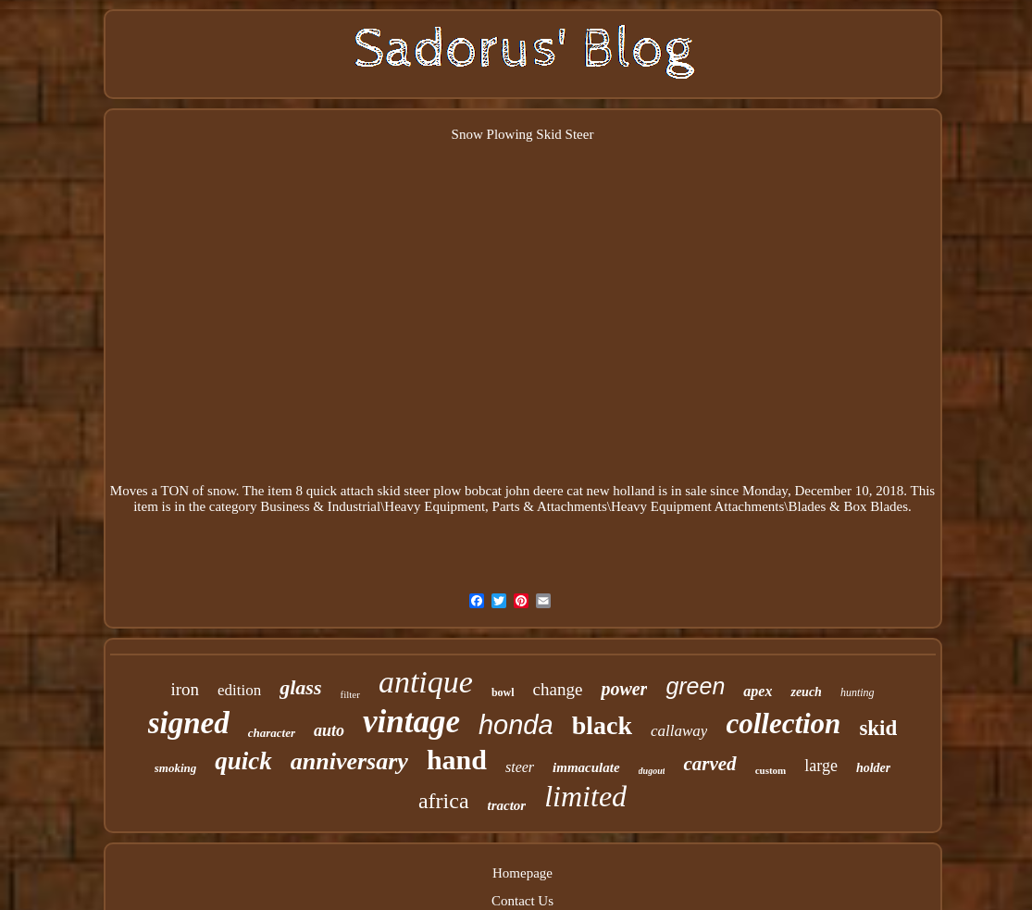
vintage (411, 722)
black (602, 725)
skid (878, 728)
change (558, 689)
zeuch (805, 692)
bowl (503, 692)
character (271, 733)
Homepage (522, 873)
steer (519, 767)
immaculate (586, 767)
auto (329, 730)
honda (516, 725)
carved (709, 764)
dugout (652, 771)
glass (300, 687)
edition (239, 690)
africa (443, 801)
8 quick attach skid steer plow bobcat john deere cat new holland (475, 490)
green (695, 686)
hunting (857, 692)
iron (184, 689)
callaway (679, 731)
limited (585, 796)
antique (426, 682)
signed (189, 723)
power (624, 689)
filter (350, 694)
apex (757, 691)
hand (457, 759)
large (821, 765)
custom (771, 770)
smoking (176, 768)
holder (873, 768)
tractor (507, 805)
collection (783, 723)
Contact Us (522, 900)
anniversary (349, 761)
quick (243, 761)
